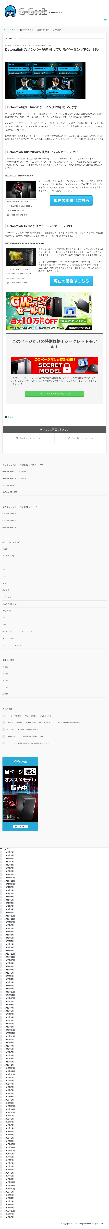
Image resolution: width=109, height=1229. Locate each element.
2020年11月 (9, 1033)
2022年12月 (9, 954)
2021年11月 (9, 995)
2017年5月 (9, 1167)
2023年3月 (9, 945)
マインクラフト (8, 556)
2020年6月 (9, 1049)
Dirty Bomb (6, 611)
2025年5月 (9, 862)
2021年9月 (9, 1002)
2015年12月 (9, 1211)
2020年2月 (9, 1062)
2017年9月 (9, 1154)
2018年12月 (9, 1106)
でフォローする (30, 438)
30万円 (5, 695)
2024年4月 (9, 903)
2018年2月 (9, 1138)
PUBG (4, 549)
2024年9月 (9, 888)
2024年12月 (9, 878)
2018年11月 (9, 1110)
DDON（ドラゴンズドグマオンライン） (18, 632)
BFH (4, 625)
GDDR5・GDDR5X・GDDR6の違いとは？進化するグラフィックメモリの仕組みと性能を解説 (43, 723)
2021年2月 (9, 1024)
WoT (4, 584)
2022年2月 (9, 986)
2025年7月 (9, 856)
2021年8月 (9, 1005)
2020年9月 (9, 1040)
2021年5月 (9, 1014)
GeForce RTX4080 (9, 486)
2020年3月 (9, 1059)
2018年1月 (9, 1141)
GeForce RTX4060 (9, 521)
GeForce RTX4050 (9, 514)
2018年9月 (9, 1116)
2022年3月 (9, 983)
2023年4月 (9, 941)
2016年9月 (9, 1192)
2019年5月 (9, 1091)
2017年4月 (9, 1170)
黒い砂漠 (5, 590)
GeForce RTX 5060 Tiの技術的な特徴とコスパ (25, 737)
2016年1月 (9, 1208)
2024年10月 (9, 884)
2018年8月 (9, 1119)
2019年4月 (9, 1094)
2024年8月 (9, 891)
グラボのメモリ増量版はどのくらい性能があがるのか (27, 744)
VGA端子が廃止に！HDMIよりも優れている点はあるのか (29, 716)
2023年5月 (9, 938)
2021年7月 (9, 1008)
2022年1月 (9, 989)
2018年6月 (9, 1125)
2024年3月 (9, 906)
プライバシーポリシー (99, 1224)
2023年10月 (9, 922)
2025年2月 (9, 872)
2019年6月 (9, 1087)
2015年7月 (9, 1214)
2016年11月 (9, 1186)
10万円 (5, 667)
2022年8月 (9, 967)
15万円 (5, 674)
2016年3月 (9, 1202)
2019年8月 (9, 1081)
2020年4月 (9, 1056)
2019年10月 (9, 1075)
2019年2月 (9, 1100)
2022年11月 (9, 957)
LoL (3, 618)
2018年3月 (9, 1135)
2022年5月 (9, 976)
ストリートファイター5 (11, 645)
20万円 (5, 681)
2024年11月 (9, 881)
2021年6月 (9, 1011)
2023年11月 (9, 919)
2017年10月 (9, 1151)
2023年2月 (9, 948)
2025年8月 (9, 853)
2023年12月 (9, 916)
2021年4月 (9, 1018)
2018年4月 (9, 1132)
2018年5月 (9, 1129)
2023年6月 (9, 935)
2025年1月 (9, 875)
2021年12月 (9, 992)
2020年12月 (9, 1030)
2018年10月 (9, 1113)
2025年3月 (9, 868)
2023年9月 (9, 926)
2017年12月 (9, 1145)
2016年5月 (9, 1195)
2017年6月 (9, 1164)
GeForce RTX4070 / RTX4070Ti (14, 479)
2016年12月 (9, 1183)
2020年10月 (9, 1037)
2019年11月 (9, 1072)
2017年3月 (9, 1173)
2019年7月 (9, 1084)
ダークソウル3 (8, 639)
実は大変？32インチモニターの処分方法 (22, 730)
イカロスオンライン (10, 604)
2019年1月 (9, 1103)
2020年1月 (9, 1065)
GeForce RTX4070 (9, 528)
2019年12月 (9, 1068)
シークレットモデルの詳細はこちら (54, 393)
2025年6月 (9, 859)
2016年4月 (9, 1199)
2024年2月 (9, 910)
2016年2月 (9, 1205)
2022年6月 (9, 973)
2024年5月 (9, 900)
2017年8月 (9, 1157)
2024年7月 (9, 894)
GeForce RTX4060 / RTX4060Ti (14, 472)
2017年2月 (9, 1176)
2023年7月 (9, 932)
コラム (10, 417)
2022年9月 (9, 964)
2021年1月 (9, 1027)
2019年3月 (9, 1097)
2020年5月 (9, 1053)
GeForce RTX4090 (9, 492)
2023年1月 (9, 951)
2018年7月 (9, 1122)
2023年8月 (9, 929)
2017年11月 (9, 1148)
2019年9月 (9, 1078)
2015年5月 (9, 1218)
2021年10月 (9, 999)
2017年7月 (9, 1160)
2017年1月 (9, 1179)
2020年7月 (9, 1046)
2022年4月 (9, 980)
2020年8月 (9, 1043)
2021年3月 (9, 1021)
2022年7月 (9, 970)
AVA (4, 577)
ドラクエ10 (6, 597)
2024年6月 (9, 897)
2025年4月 (9, 865)
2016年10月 (9, 1189)
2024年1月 (9, 913)
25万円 (5, 688)
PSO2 (4, 570)
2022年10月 (9, 960)
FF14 (4, 563)
